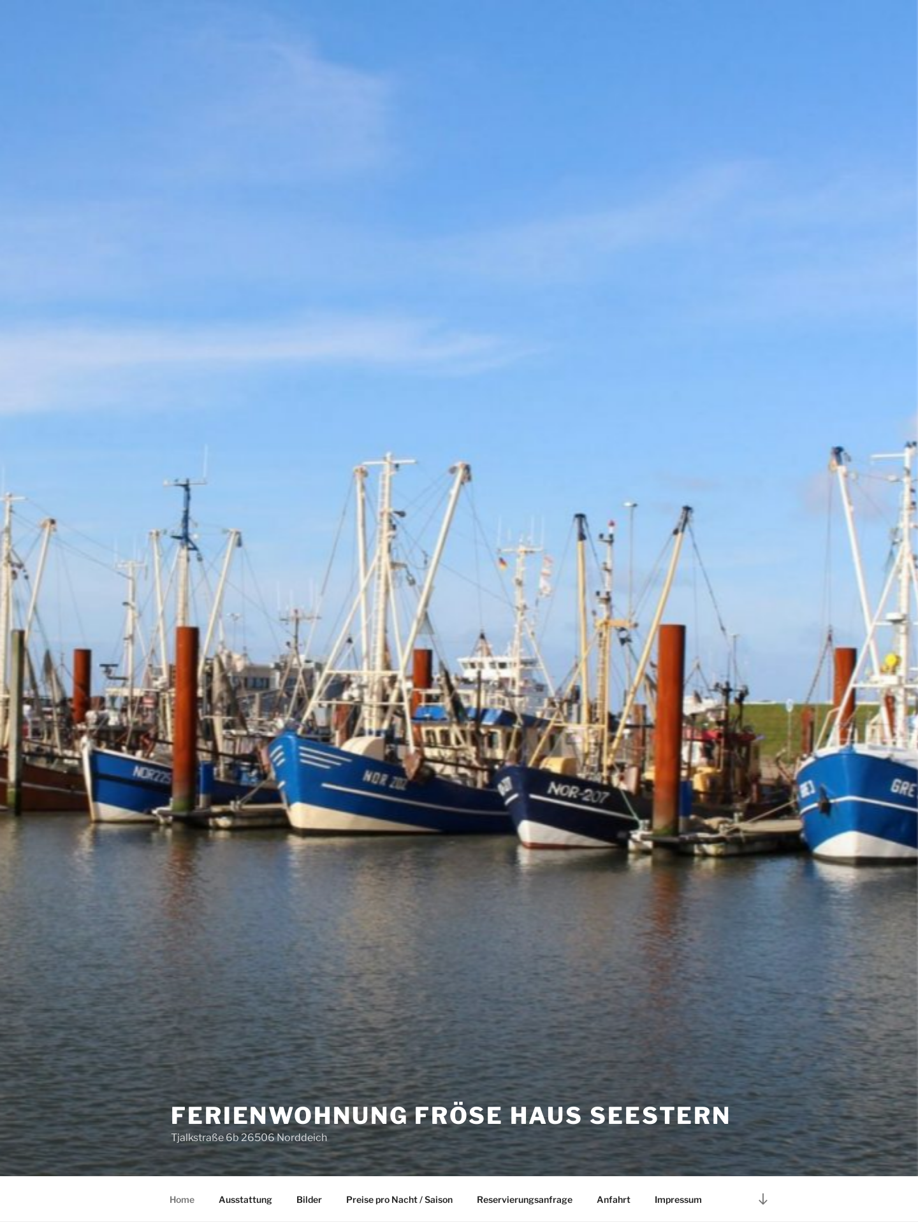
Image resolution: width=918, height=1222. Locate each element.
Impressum (678, 1199)
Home (182, 1199)
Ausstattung (245, 1199)
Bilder (309, 1199)
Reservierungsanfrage (524, 1199)
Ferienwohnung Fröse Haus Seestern (451, 1116)
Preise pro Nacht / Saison (399, 1199)
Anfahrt (613, 1199)
